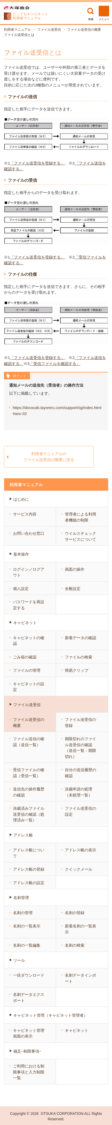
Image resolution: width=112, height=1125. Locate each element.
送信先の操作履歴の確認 (28, 792)
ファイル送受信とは (19, 35)
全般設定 (72, 588)
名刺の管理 (23, 912)
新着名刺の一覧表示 (80, 929)
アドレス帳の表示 (80, 850)
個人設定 (21, 588)
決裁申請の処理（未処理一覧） (78, 792)
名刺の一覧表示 (26, 926)
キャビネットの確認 (28, 641)
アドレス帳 (23, 835)
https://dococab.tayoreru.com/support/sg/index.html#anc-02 (57, 410)
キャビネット (25, 622)
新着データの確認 (80, 638)
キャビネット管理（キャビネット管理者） (50, 1015)
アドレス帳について (28, 853)
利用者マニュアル (17, 30)
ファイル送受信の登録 (80, 722)
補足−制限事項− (27, 1051)
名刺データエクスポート (28, 997)
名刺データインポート (80, 978)
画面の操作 (74, 569)
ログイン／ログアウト (28, 572)
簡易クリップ (76, 670)
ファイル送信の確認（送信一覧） (28, 742)
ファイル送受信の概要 (84, 30)
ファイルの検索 (78, 657)
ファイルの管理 (26, 670)
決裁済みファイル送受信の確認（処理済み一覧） (28, 814)
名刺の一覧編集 (26, 945)
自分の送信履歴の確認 (80, 773)
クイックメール (78, 869)
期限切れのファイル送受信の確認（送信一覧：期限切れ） (80, 748)
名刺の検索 (74, 945)
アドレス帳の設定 (28, 883)
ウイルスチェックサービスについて (80, 536)
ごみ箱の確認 (24, 657)
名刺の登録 (74, 912)
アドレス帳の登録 (28, 869)
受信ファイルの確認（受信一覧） (28, 773)
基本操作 (21, 554)
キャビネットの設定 (28, 687)
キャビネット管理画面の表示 (28, 1033)
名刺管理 (21, 897)
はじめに (21, 499)
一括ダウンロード (28, 975)
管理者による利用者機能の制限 (80, 517)
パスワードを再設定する (28, 605)
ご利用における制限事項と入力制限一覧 (28, 1072)
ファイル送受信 (49, 30)
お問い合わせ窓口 (28, 533)
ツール (19, 960)
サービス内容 (24, 514)
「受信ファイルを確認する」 (54, 363)
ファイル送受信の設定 (80, 811)
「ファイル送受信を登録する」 (37, 163)
